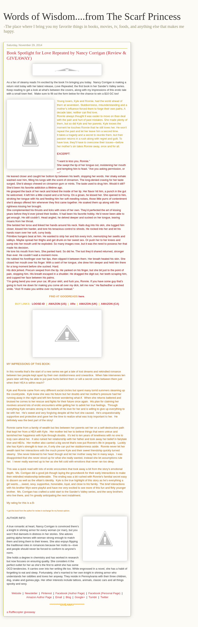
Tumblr (93, 597)
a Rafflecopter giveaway (21, 612)
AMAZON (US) (57, 303)
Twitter (104, 597)
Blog (68, 597)
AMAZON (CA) (110, 303)
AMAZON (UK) (88, 303)
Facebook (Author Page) (70, 593)
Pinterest (46, 593)
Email (58, 597)
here (81, 296)
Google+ (80, 597)
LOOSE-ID (38, 303)
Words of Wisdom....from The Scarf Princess (92, 16)
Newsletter (31, 593)
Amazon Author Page (39, 597)
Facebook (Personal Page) (104, 593)
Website (16, 593)
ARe (72, 303)
